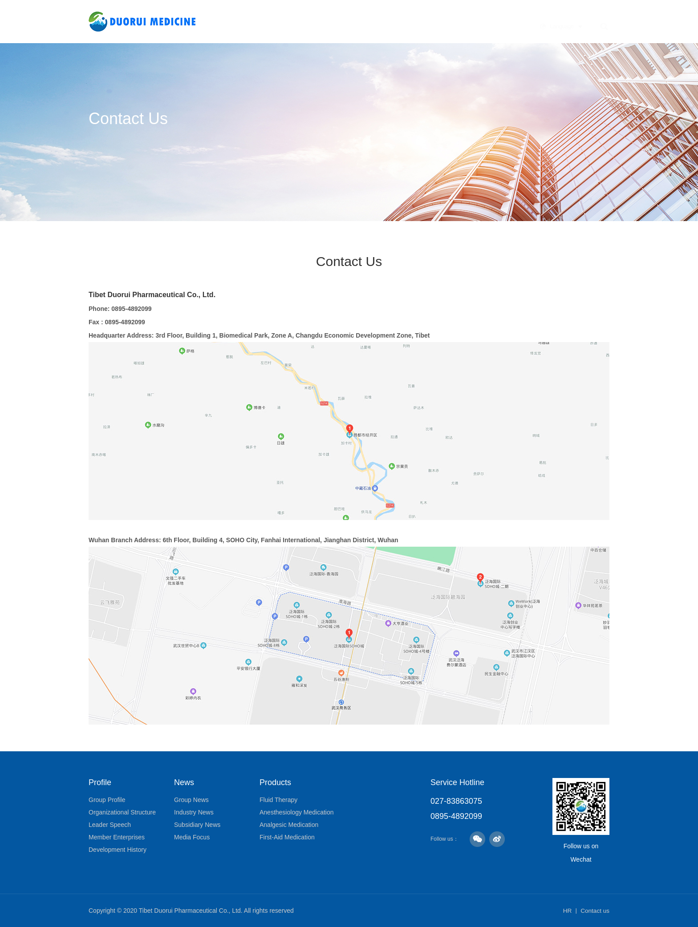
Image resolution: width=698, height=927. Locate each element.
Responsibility (472, 25)
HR (566, 910)
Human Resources (538, 25)
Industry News (194, 812)
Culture (354, 25)
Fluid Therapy (278, 799)
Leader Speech (110, 824)
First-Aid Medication (287, 837)
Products (421, 25)
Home (288, 25)
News (386, 25)
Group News (191, 799)
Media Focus (192, 837)
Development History (117, 849)
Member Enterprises (117, 837)
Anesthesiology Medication (297, 812)
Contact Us (599, 25)
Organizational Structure (122, 812)
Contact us (594, 910)
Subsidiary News (197, 824)
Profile (320, 25)
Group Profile (107, 799)
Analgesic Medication (289, 824)
